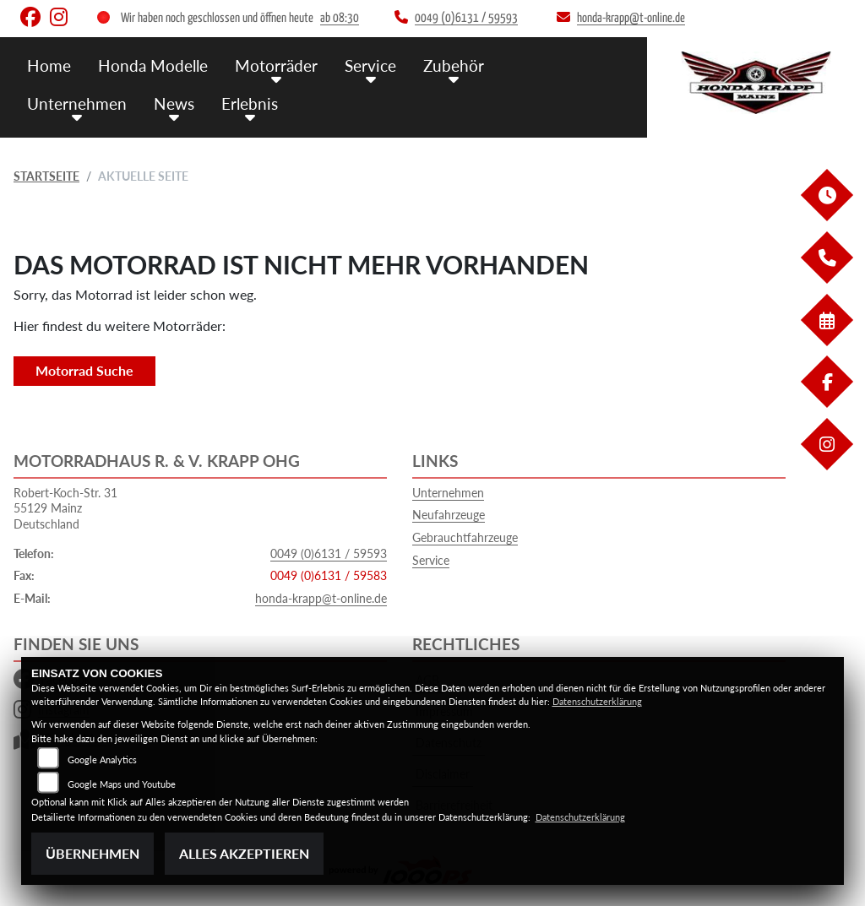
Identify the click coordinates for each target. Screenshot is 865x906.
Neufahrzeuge (448, 514)
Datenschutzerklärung (597, 701)
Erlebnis (249, 103)
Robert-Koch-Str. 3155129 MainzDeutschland (65, 508)
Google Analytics (102, 759)
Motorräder (276, 65)
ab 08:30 (339, 18)
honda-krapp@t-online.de (321, 598)
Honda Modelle (153, 65)
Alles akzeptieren (244, 853)
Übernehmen (92, 853)
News (174, 103)
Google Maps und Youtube (122, 784)
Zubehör (453, 65)
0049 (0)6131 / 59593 (328, 553)
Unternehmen (77, 103)
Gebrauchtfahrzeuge (465, 537)
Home (49, 65)
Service (370, 65)
